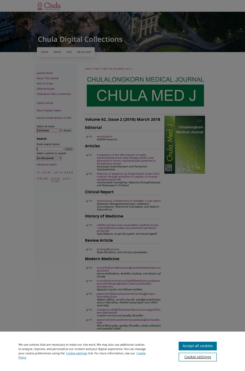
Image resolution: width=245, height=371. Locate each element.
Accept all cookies (198, 346)
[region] (122, 351)
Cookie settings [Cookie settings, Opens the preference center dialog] (197, 357)
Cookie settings (76, 353)
